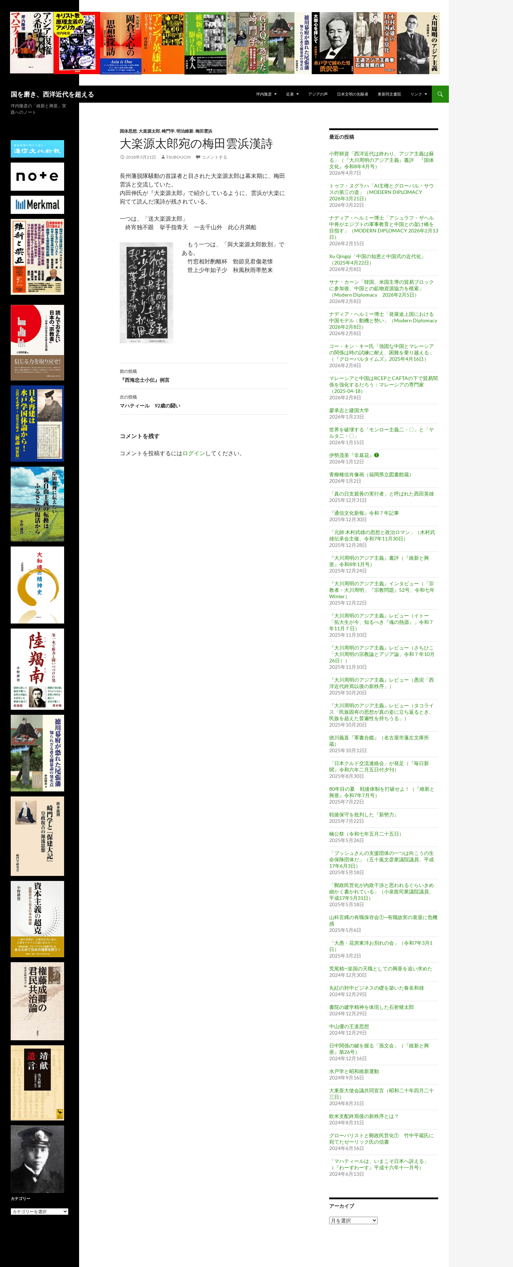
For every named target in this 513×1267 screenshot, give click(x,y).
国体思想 (128, 131)
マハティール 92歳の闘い (204, 401)
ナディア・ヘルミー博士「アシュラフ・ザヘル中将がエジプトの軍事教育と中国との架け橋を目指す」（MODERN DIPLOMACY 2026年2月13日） (383, 227)
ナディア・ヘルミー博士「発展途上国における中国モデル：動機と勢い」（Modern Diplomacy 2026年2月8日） (383, 320)
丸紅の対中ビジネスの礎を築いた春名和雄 (376, 988)
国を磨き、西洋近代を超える (52, 94)
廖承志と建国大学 (349, 410)
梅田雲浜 (203, 131)
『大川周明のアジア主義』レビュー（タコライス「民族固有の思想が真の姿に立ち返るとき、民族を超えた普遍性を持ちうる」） (381, 711)
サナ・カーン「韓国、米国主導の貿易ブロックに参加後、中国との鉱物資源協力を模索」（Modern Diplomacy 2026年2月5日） (381, 288)
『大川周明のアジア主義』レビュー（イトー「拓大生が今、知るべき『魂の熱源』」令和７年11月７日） (381, 621)
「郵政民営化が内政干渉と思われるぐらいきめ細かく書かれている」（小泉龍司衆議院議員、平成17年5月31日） (381, 891)
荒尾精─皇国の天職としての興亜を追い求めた (380, 968)
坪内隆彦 (264, 94)
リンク (416, 94)
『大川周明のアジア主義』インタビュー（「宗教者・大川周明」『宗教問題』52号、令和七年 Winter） (382, 589)
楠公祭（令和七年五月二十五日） (366, 834)
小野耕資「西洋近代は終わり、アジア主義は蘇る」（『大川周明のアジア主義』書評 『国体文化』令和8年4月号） (381, 159)
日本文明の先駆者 (352, 94)
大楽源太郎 (149, 131)
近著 (290, 94)
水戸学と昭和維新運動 (354, 1071)
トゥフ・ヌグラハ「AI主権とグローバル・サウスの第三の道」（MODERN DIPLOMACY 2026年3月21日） (381, 192)
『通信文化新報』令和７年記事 (364, 513)
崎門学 (168, 131)
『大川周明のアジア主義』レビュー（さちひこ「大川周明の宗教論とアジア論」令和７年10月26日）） (382, 654)
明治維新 (184, 131)
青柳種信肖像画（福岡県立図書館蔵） (371, 474)
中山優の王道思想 (349, 1026)
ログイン (193, 453)
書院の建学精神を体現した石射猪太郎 (371, 1007)
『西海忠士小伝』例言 (204, 375)
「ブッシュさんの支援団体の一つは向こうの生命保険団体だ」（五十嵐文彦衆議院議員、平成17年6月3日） (381, 859)
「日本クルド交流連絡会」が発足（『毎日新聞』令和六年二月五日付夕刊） (379, 766)
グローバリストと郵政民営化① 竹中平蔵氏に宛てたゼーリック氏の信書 (381, 1138)
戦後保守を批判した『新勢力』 (364, 814)
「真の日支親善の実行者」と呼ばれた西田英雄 (381, 494)
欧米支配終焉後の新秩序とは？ (364, 1116)
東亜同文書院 (389, 94)
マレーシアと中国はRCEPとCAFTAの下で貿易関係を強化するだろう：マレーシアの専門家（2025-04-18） (383, 384)
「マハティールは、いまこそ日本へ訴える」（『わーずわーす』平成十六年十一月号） (379, 1164)
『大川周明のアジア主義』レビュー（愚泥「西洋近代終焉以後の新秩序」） (381, 683)
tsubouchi (178, 157)
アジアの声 (318, 94)
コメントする (214, 157)
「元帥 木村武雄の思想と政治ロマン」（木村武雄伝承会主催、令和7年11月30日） (382, 535)
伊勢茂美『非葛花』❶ (354, 455)
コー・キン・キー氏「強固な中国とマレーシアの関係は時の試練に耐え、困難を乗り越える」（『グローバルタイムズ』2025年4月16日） (381, 352)
